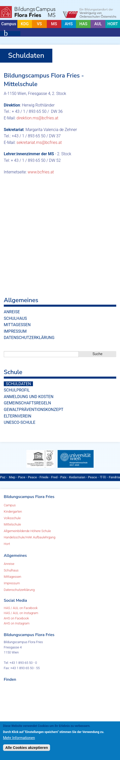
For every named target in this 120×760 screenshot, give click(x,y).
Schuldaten (18, 383)
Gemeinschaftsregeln (27, 403)
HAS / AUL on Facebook (20, 608)
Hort (7, 544)
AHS (69, 23)
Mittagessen (17, 324)
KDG (25, 23)
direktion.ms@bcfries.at (37, 118)
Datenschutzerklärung (29, 337)
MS (54, 23)
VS (39, 23)
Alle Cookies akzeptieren (26, 748)
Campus (8, 23)
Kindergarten (13, 511)
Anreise (12, 311)
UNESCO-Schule (19, 422)
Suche (98, 354)
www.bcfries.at (41, 172)
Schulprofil (17, 390)
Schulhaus (15, 318)
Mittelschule (12, 524)
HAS (83, 23)
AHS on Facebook (16, 618)
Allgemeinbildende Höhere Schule (27, 531)
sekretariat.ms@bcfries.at (39, 142)
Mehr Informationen (19, 738)
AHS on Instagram (16, 623)
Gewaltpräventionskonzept (33, 409)
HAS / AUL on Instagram (21, 613)
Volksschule (12, 518)
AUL (98, 23)
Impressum (15, 331)
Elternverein (17, 416)
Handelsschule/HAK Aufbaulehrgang (29, 537)
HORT (112, 23)
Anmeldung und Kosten (28, 396)
